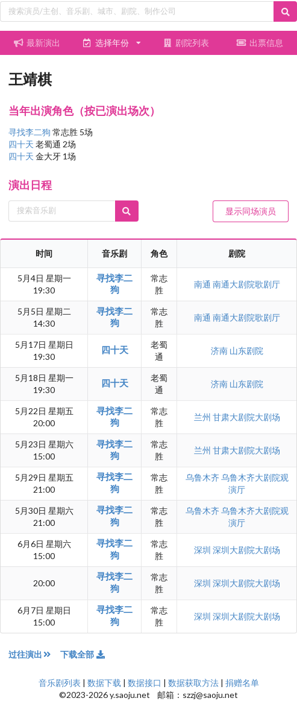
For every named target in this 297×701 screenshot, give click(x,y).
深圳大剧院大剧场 (246, 550)
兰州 (203, 417)
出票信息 (260, 42)
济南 (220, 350)
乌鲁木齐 (203, 477)
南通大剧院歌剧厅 (246, 284)
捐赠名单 (242, 682)
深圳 (203, 550)
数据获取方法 (193, 682)
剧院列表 (185, 42)
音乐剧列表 (60, 682)
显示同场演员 (250, 211)
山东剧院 (246, 350)
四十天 (22, 144)
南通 (203, 284)
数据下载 (104, 682)
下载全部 (83, 654)
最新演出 (37, 42)
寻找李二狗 (30, 132)
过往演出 (34, 654)
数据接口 (144, 682)
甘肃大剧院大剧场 (246, 417)
